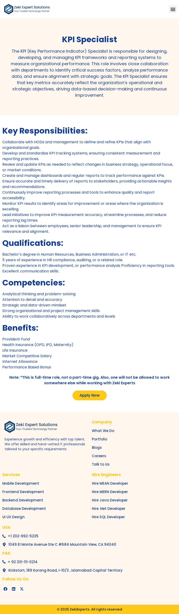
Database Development (24, 508)
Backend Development (22, 500)
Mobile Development (20, 483)
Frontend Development (23, 491)
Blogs (97, 447)
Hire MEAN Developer (110, 483)
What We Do (103, 430)
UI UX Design (13, 517)
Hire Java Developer (110, 500)
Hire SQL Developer (108, 517)
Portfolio (99, 439)
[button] (173, 9)
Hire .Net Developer (108, 508)
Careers (99, 455)
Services (11, 474)
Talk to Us (101, 464)
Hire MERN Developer (110, 491)
